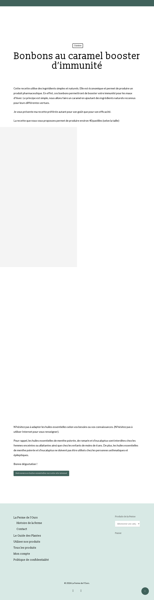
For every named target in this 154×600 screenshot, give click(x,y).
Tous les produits (25, 548)
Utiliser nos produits (27, 541)
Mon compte (22, 554)
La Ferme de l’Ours (26, 517)
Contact (22, 529)
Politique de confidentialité (31, 560)
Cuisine (78, 45)
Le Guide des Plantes (27, 535)
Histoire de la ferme (29, 523)
